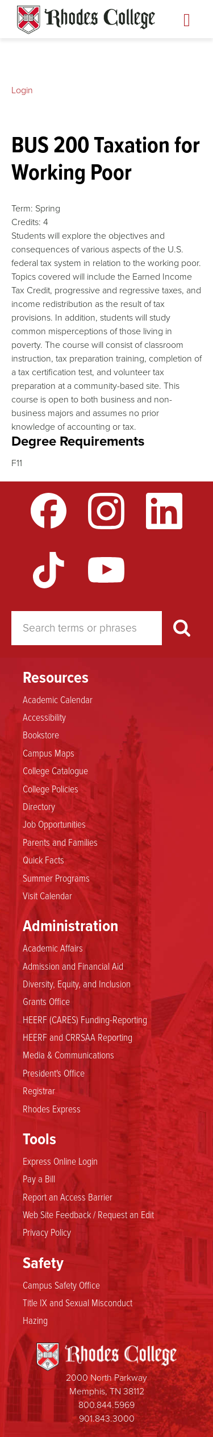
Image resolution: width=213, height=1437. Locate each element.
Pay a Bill (39, 1179)
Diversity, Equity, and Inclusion (77, 984)
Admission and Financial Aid (73, 966)
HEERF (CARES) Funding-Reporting (85, 1019)
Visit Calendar (47, 895)
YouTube (106, 570)
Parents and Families (60, 842)
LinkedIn (164, 511)
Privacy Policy (47, 1232)
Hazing (35, 1320)
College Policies (50, 789)
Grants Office (46, 1001)
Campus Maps (48, 753)
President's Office (54, 1073)
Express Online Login (60, 1161)
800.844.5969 (106, 1404)
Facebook (49, 511)
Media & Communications (68, 1055)
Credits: (26, 222)
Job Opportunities (54, 824)
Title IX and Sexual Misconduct (77, 1302)
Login (22, 90)
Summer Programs (56, 878)
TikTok (49, 570)
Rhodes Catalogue (86, 20)
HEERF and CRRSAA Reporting (77, 1037)
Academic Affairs (53, 948)
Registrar (39, 1090)
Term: (22, 208)
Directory (39, 806)
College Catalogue (55, 770)
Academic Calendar (58, 699)
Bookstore (41, 735)
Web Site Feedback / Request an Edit (88, 1214)
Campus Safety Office (61, 1285)
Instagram (106, 511)
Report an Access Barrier (67, 1197)
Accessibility (44, 717)
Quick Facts (43, 860)
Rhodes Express (52, 1109)
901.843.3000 (107, 1418)
